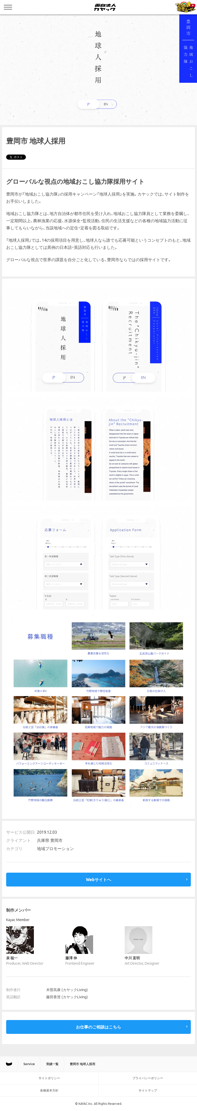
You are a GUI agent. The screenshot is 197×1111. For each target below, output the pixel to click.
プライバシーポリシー (147, 1078)
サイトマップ (148, 1090)
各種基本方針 (49, 1090)
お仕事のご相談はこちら (98, 1027)
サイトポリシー (49, 1078)
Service (29, 1064)
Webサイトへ (98, 879)
